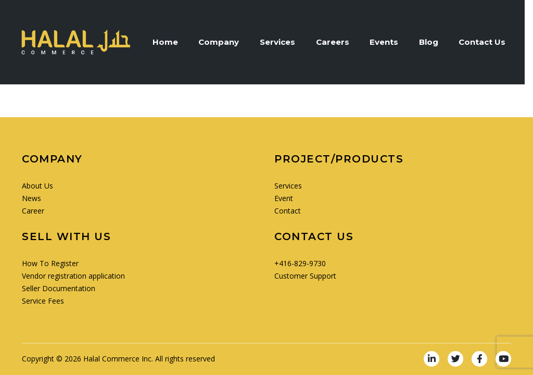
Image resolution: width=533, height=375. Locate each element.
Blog (433, 42)
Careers (337, 42)
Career (33, 211)
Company (223, 42)
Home (169, 42)
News (31, 198)
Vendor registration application (73, 276)
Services (282, 42)
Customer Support (305, 276)
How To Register (50, 263)
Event (283, 198)
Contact (287, 211)
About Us (37, 186)
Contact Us (487, 42)
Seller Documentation (58, 288)
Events (389, 42)
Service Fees (43, 301)
